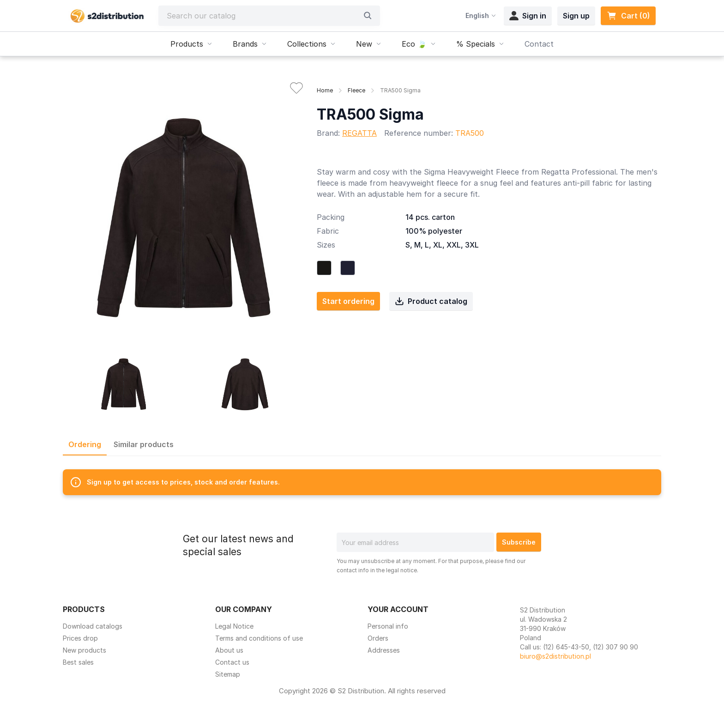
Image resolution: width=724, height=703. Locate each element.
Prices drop (80, 638)
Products (192, 43)
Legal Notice (234, 626)
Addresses (384, 650)
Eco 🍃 (420, 43)
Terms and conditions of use (259, 638)
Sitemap (227, 674)
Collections (312, 43)
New (369, 43)
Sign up (576, 15)
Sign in (527, 15)
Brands (251, 43)
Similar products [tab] (144, 444)
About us (229, 650)
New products (84, 650)
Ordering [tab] (84, 444)
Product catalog (431, 301)
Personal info (388, 626)
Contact (539, 43)
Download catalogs (92, 626)
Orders (378, 638)
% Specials (481, 43)
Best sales (78, 662)
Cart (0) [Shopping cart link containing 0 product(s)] (628, 15)
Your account (398, 609)
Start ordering (348, 301)
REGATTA (359, 133)
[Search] (262, 15)
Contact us (232, 662)
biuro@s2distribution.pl (555, 656)
